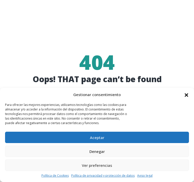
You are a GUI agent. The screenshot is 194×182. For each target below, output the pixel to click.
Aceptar (97, 137)
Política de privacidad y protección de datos (103, 175)
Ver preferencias (97, 165)
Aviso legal (145, 175)
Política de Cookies (55, 175)
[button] (186, 94)
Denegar (97, 151)
